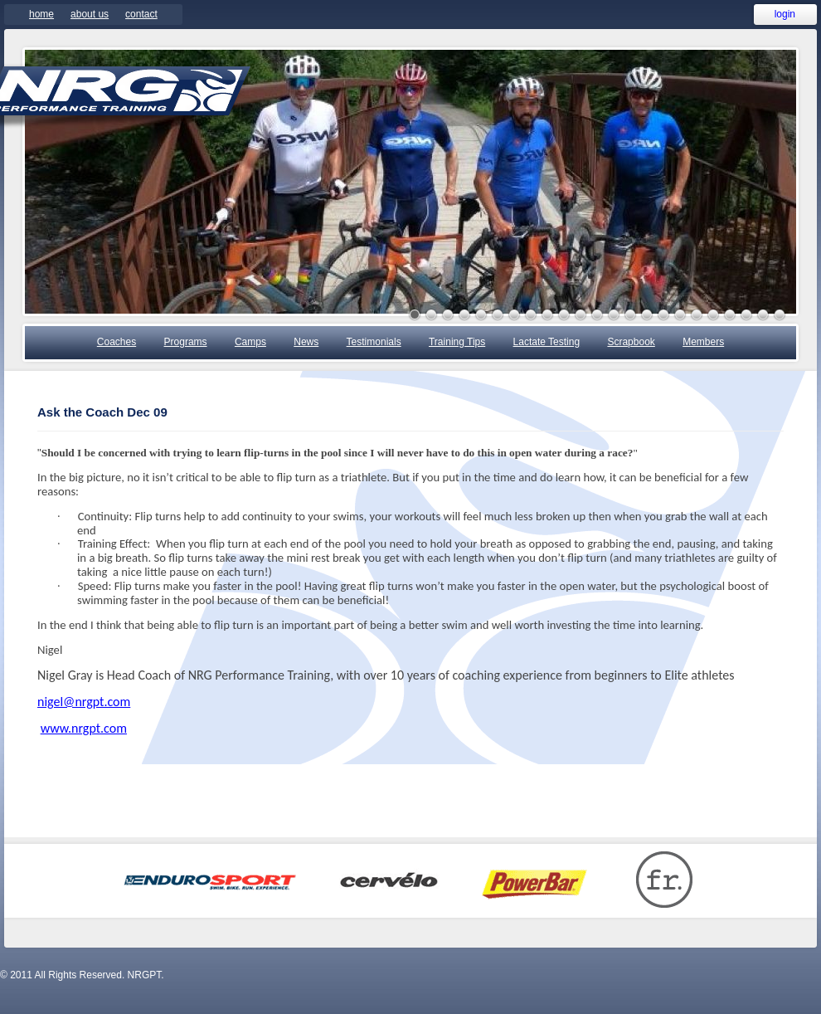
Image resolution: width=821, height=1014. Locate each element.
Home (41, 14)
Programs (185, 342)
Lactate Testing (547, 342)
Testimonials (374, 342)
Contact (141, 14)
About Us (89, 14)
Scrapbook (630, 342)
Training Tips (457, 342)
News (306, 342)
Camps (250, 342)
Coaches (116, 342)
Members (703, 342)
